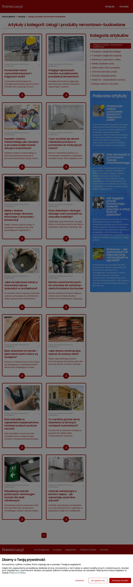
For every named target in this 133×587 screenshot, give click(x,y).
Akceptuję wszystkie (120, 580)
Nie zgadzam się (98, 580)
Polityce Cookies (17, 572)
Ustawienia (79, 580)
